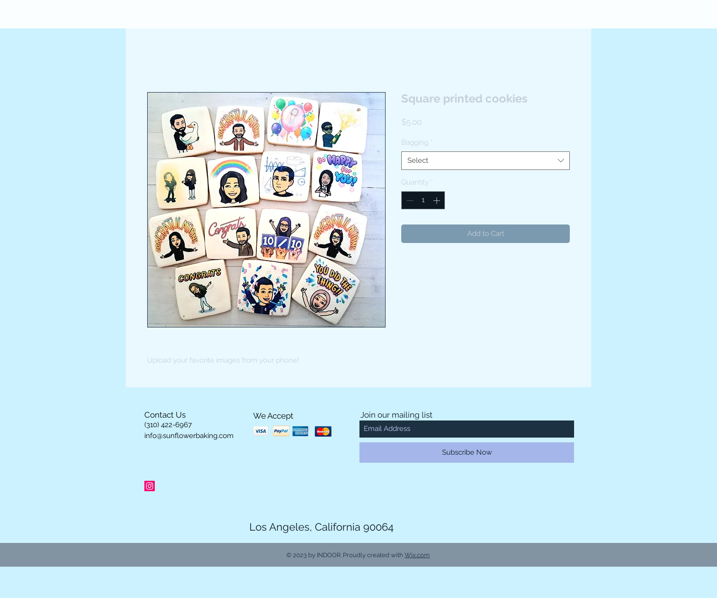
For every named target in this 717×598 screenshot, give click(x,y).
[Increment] (437, 200)
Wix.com (417, 555)
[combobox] (485, 160)
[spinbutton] (423, 200)
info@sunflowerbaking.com (189, 435)
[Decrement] (409, 200)
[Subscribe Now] (466, 452)
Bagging (417, 142)
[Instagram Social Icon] (149, 486)
